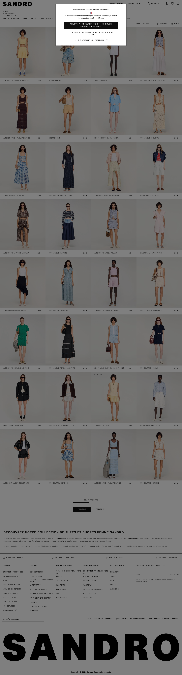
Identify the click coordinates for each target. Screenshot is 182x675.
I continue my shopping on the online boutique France (91, 34)
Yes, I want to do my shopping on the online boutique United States (91, 25)
